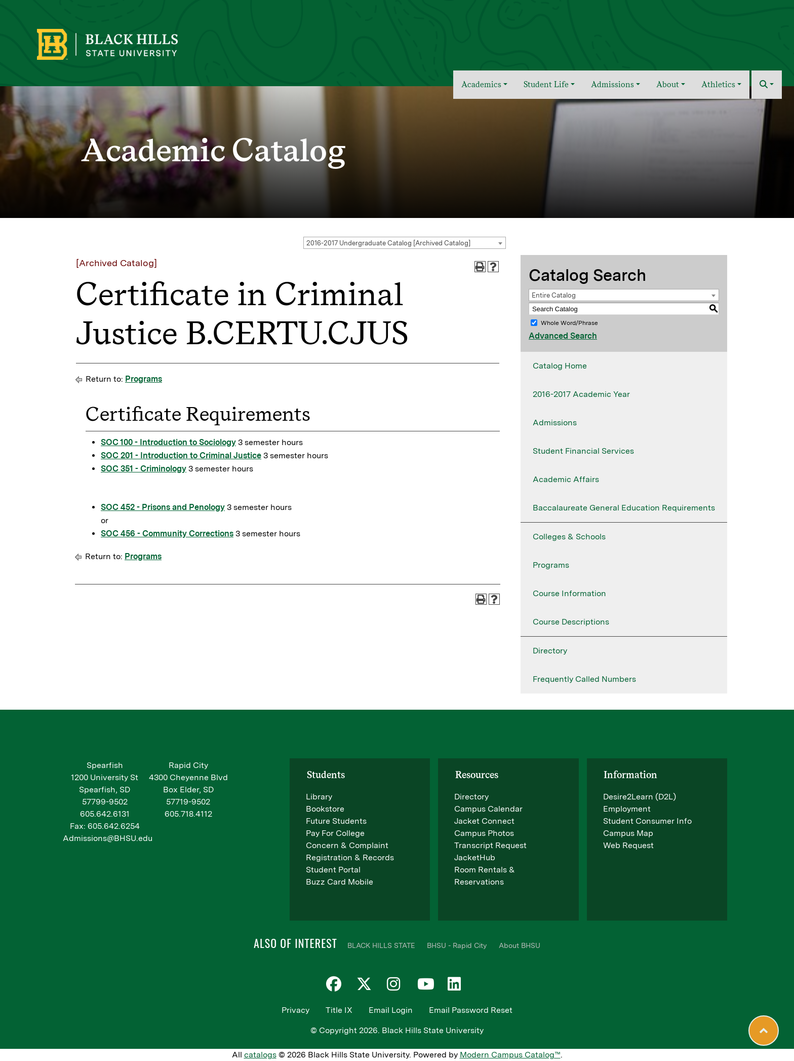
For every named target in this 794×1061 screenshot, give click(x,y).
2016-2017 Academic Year (581, 394)
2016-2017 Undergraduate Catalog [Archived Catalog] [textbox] (388, 243)
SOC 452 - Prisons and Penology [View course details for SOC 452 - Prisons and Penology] (163, 507)
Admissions (555, 422)
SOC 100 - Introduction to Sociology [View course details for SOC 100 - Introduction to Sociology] (168, 442)
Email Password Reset (470, 1010)
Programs (143, 379)
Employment (627, 809)
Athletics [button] (718, 84)
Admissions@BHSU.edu (107, 838)
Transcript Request (490, 845)
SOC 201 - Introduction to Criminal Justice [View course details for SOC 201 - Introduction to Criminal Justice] (181, 455)
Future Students (336, 821)
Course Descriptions (571, 622)
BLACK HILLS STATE (381, 945)
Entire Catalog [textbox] (554, 295)
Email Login (391, 1010)
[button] (766, 84)
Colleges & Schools (569, 536)
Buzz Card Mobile (339, 882)
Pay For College (335, 833)
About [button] (667, 84)
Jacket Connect (484, 821)
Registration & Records (350, 857)
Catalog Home (560, 366)
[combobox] (404, 243)
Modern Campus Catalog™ (510, 1054)
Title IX (339, 1010)
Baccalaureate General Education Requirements (624, 508)
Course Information (569, 593)
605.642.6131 (105, 814)
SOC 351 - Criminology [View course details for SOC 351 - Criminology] (143, 468)
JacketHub (474, 857)
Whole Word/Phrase (569, 322)
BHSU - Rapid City (457, 945)
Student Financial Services (583, 451)
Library (319, 796)
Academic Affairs (566, 479)
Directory (550, 650)
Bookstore (325, 809)
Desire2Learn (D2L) (639, 796)
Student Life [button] (546, 84)
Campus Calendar (488, 809)
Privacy (295, 1010)
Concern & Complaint (347, 845)
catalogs (260, 1054)
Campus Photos (484, 833)
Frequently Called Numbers (584, 679)
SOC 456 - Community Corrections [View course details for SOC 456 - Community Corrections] (167, 533)
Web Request (628, 845)
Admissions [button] (612, 84)
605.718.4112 (188, 814)
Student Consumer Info (647, 821)
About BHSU (519, 945)
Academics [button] (481, 84)
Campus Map (628, 833)
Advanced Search (563, 336)
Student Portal (333, 869)
